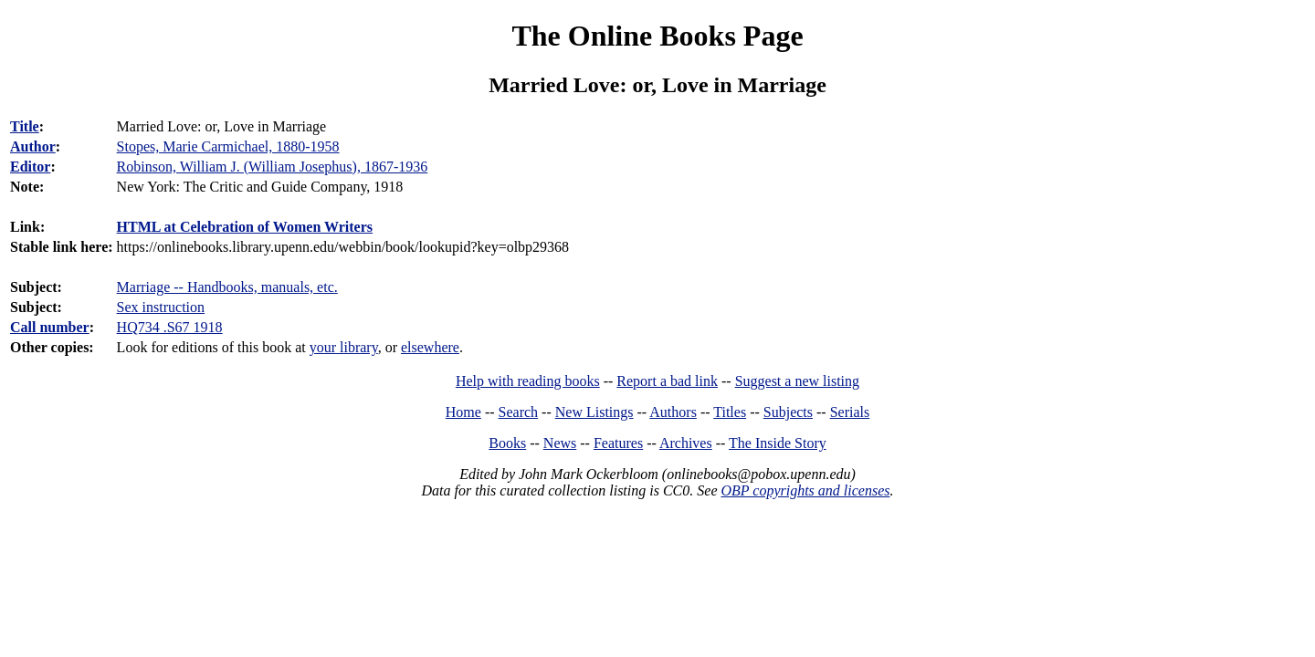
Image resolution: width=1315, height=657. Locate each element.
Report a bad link (667, 381)
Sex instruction (161, 307)
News (559, 443)
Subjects (788, 412)
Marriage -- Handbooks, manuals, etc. (227, 287)
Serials (850, 412)
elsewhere (430, 347)
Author (33, 146)
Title (24, 126)
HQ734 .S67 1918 (170, 327)
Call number (49, 327)
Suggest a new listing (797, 381)
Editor (30, 166)
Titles (729, 412)
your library (344, 347)
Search (519, 412)
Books (507, 443)
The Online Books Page (657, 35)
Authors (673, 412)
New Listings (594, 412)
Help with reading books (528, 381)
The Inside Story (777, 443)
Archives (685, 443)
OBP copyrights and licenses (805, 490)
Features (618, 443)
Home (463, 412)
